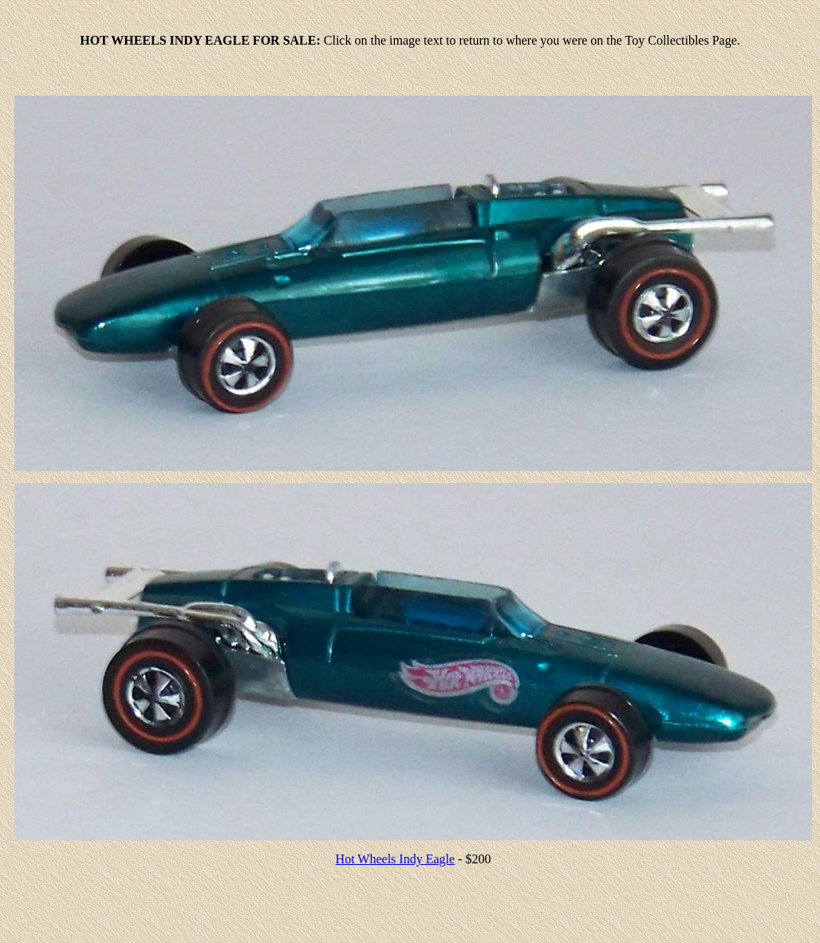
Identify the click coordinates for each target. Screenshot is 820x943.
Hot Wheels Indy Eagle (395, 859)
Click (338, 40)
